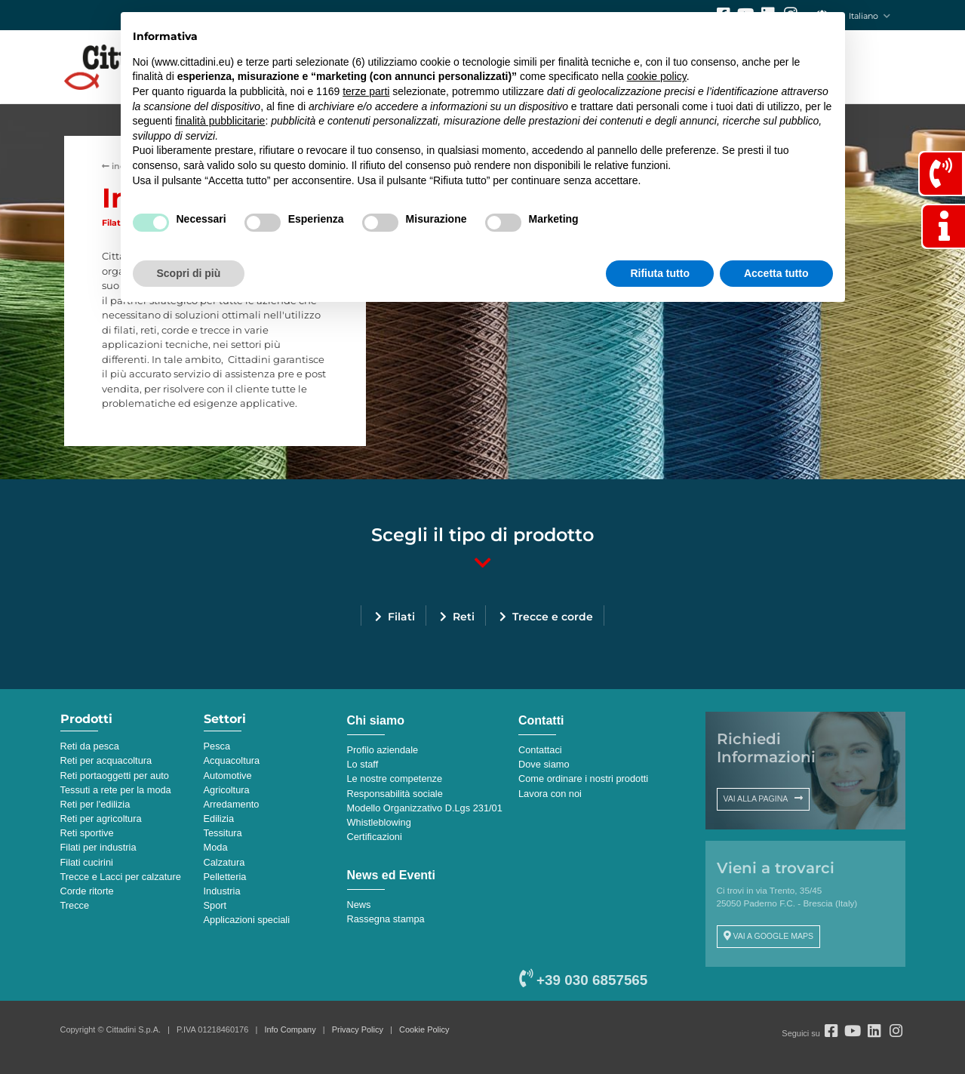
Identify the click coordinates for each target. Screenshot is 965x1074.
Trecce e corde (552, 616)
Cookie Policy (424, 1029)
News (359, 904)
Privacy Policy (357, 1029)
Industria (222, 891)
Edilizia (219, 818)
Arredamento (232, 804)
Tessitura (223, 833)
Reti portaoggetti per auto (114, 775)
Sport (215, 905)
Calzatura (224, 862)
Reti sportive (87, 833)
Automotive (228, 775)
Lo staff (363, 764)
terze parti (366, 91)
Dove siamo (544, 764)
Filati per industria (98, 847)
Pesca (217, 746)
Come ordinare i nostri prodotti (583, 778)
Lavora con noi (550, 793)
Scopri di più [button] (189, 273)
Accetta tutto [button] (776, 273)
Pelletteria (225, 876)
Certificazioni (374, 836)
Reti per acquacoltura (106, 760)
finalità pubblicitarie (220, 121)
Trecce (75, 905)
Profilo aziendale (383, 749)
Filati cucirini (86, 862)
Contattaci (540, 749)
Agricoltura (227, 789)
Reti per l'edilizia (95, 804)
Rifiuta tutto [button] (660, 273)
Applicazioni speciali (247, 919)
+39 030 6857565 (583, 980)
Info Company (289, 1029)
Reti (464, 616)
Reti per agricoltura (101, 818)
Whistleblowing (379, 822)
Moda (216, 847)
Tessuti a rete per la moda (115, 789)
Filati (401, 616)
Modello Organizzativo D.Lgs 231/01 (424, 808)
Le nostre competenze (395, 778)
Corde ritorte (87, 891)
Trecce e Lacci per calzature (120, 876)
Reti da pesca (89, 746)
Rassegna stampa (386, 919)
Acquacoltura (232, 760)
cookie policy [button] (657, 76)
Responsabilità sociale (395, 793)
